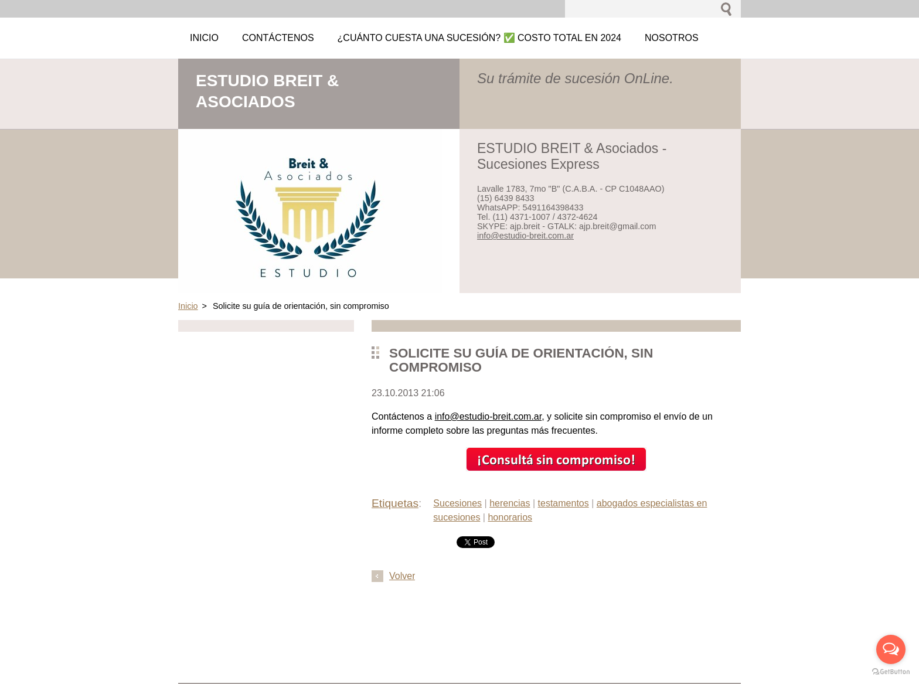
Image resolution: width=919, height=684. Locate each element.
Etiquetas (395, 503)
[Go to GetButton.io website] (891, 672)
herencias (509, 503)
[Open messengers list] (891, 649)
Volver (402, 576)
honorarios (510, 517)
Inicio (188, 306)
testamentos (563, 503)
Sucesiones (457, 503)
